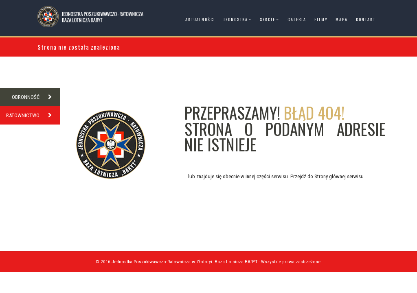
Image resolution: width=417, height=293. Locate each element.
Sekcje (267, 19)
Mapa (342, 19)
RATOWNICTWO (33, 115)
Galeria (297, 19)
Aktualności (200, 19)
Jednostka (236, 19)
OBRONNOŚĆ (36, 97)
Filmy (321, 19)
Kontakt (365, 19)
